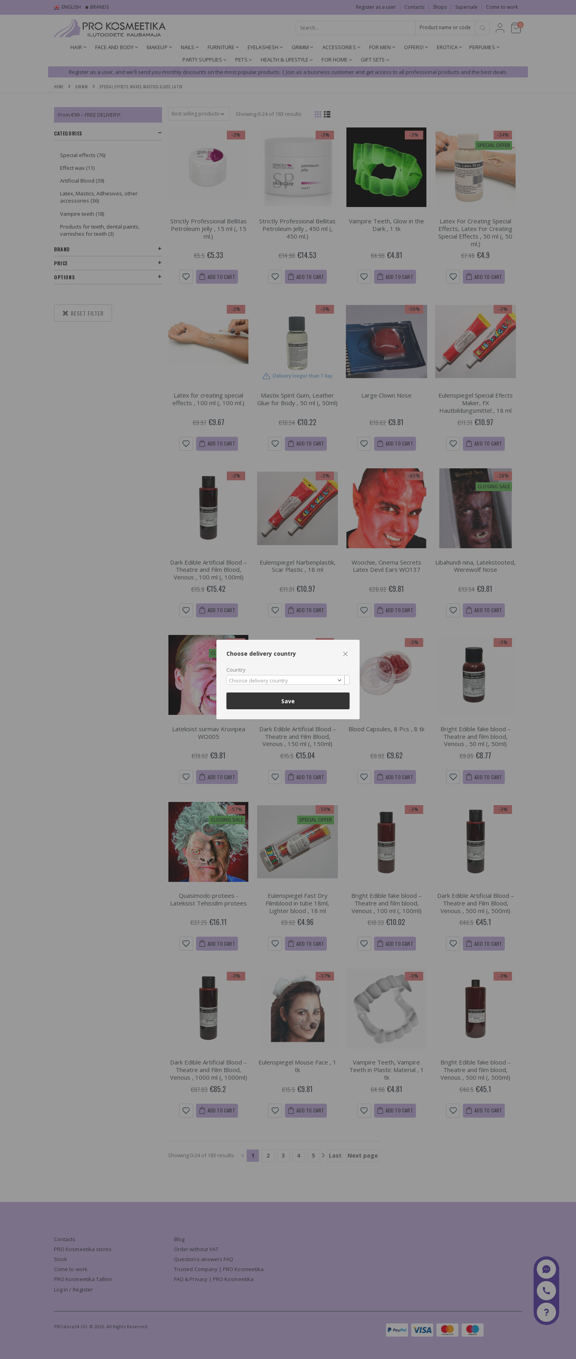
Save (288, 701)
